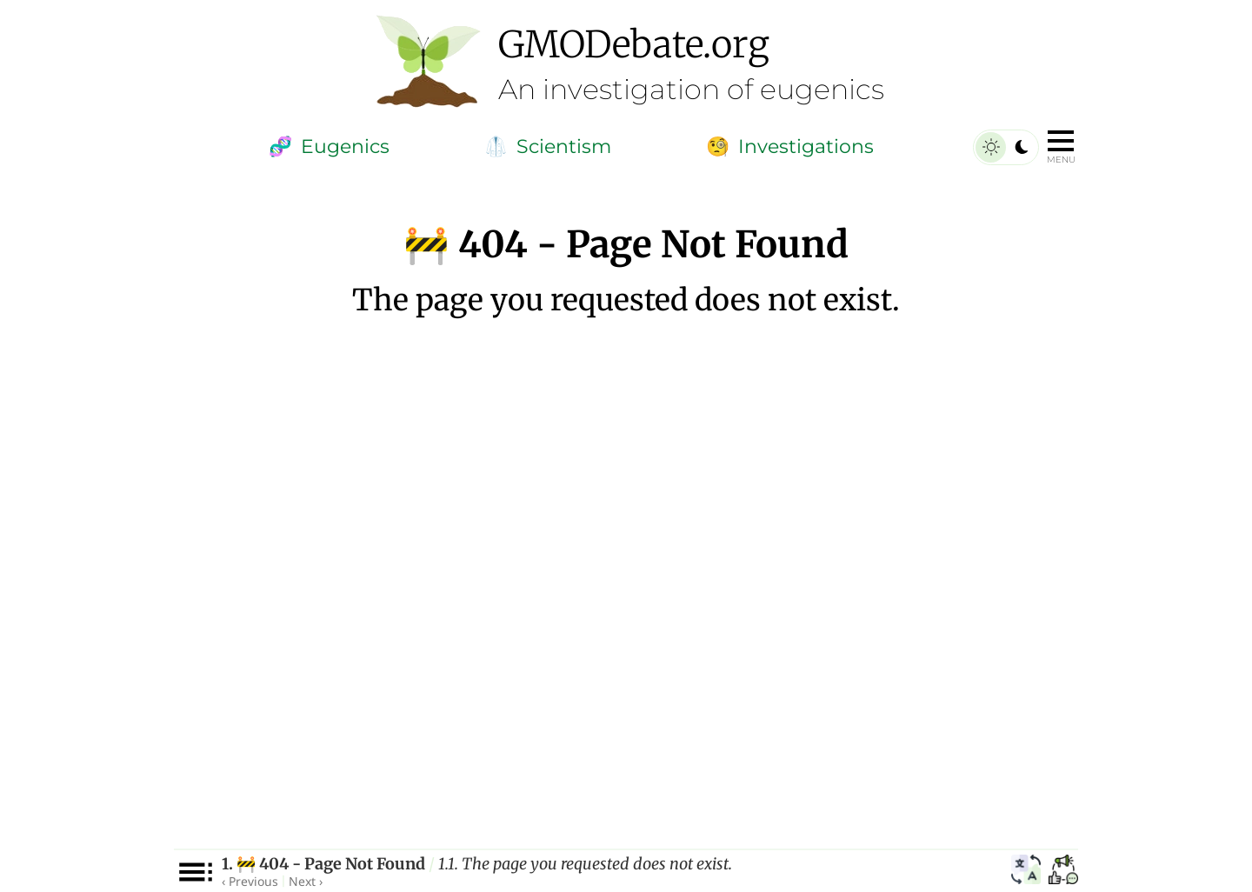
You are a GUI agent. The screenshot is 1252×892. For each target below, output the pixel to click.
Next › (306, 881)
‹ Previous (250, 881)
